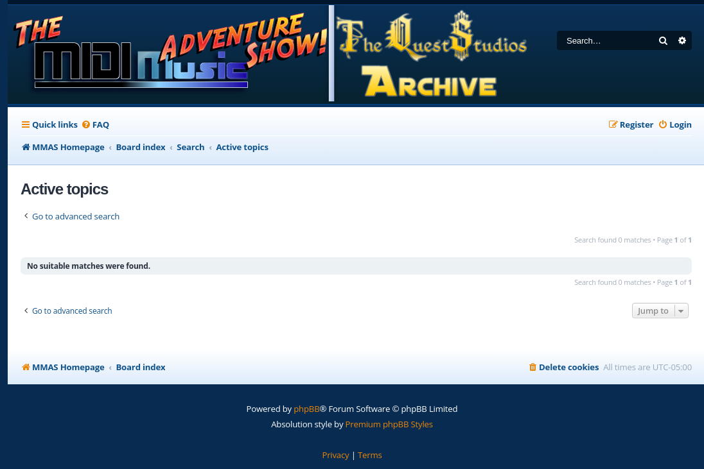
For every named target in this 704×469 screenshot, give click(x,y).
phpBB (306, 408)
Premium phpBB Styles (389, 424)
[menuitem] (95, 124)
